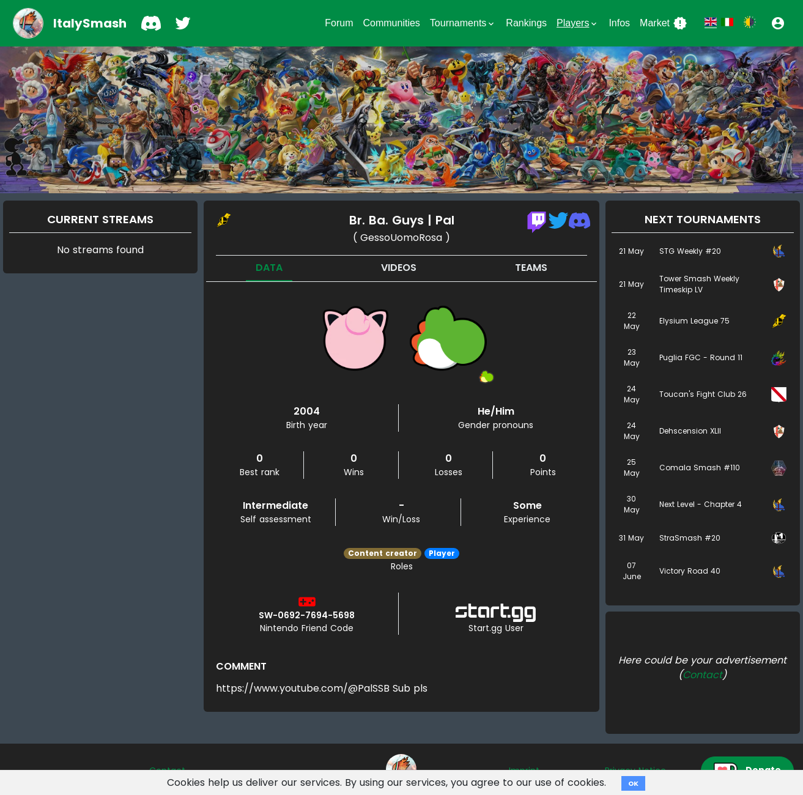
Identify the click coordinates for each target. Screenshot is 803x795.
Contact (702, 675)
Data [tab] (269, 268)
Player (442, 553)
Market (663, 23)
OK (633, 783)
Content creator (382, 553)
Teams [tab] (531, 268)
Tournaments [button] (463, 23)
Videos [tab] (398, 268)
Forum (339, 23)
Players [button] (578, 23)
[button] (778, 23)
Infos (619, 23)
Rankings (526, 23)
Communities (391, 23)
